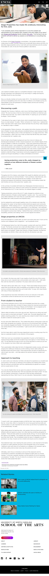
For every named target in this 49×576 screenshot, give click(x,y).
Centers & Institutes (7, 546)
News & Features (38, 549)
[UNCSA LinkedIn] (19, 558)
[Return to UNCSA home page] (5, 2)
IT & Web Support (6, 552)
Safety (22, 570)
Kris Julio (30, 34)
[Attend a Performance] (39, 2)
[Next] (44, 253)
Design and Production (10, 34)
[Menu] (47, 2)
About (3, 541)
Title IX (26, 570)
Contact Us (7, 537)
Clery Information (34, 570)
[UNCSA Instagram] (2, 558)
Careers (3, 543)
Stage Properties (16, 41)
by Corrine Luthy (5, 462)
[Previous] (4, 253)
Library (36, 541)
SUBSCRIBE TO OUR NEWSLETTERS (9, 466)
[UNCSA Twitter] (14, 558)
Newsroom (37, 543)
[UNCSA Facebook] (6, 558)
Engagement (37, 546)
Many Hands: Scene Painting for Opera (29, 506)
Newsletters (5, 549)
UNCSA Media (37, 552)
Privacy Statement (15, 570)
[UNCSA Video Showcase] (23, 558)
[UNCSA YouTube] (10, 558)
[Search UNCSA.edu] (43, 2)
